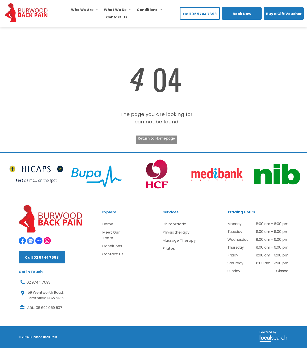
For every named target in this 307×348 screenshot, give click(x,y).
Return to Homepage (156, 138)
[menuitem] (81, 9)
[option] (36, 174)
